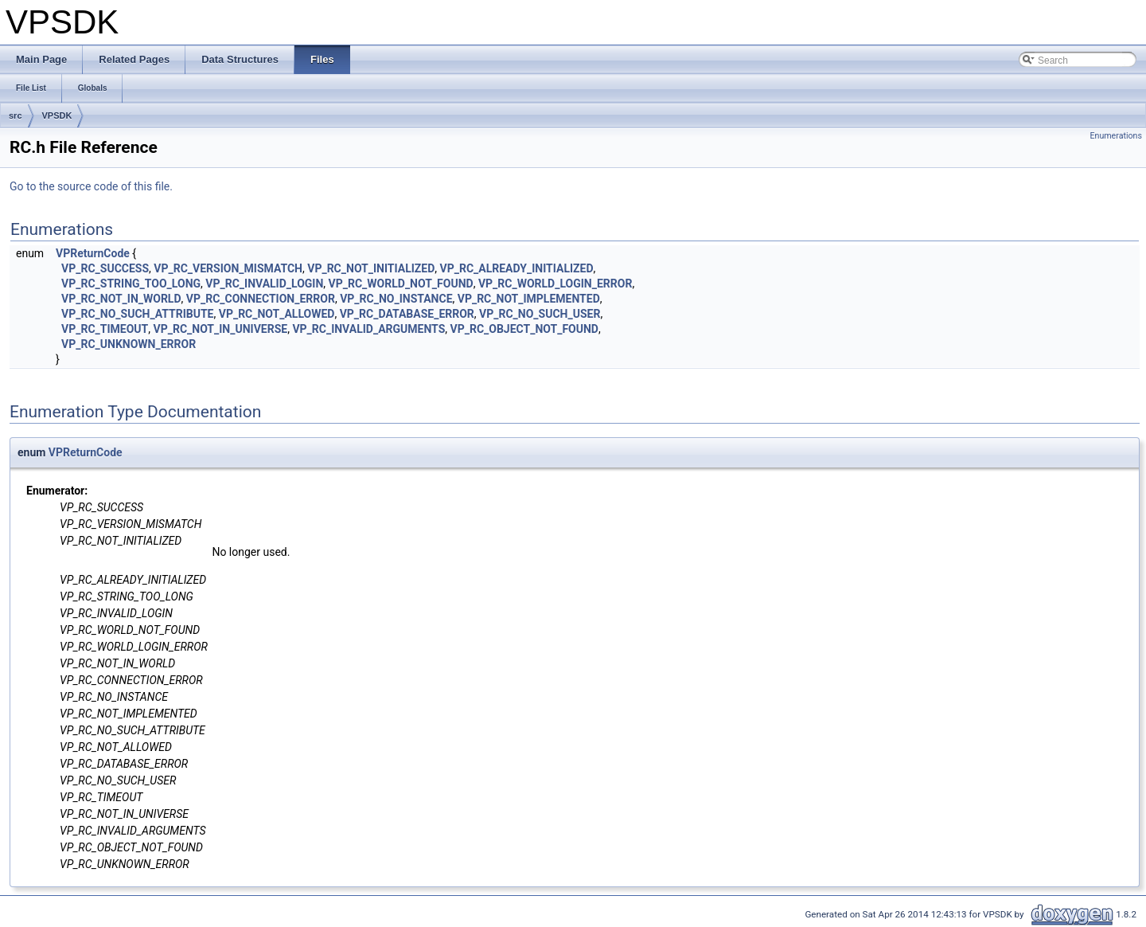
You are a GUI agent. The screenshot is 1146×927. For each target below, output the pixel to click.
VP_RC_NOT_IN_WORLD (121, 298)
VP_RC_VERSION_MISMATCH (228, 268)
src (15, 115)
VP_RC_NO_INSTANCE (396, 298)
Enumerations (1115, 136)
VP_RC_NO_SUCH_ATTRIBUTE (137, 313)
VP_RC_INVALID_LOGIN (264, 283)
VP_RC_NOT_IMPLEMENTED (529, 298)
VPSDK (57, 115)
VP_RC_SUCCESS (105, 268)
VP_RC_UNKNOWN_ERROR (128, 344)
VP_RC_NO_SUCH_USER (539, 313)
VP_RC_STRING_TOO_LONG (131, 283)
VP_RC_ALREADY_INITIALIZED (517, 268)
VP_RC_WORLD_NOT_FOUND (401, 283)
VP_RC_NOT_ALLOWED (277, 313)
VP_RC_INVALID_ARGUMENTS (368, 329)
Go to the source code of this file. (91, 186)
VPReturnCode (93, 253)
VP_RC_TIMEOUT (104, 329)
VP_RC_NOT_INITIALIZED (371, 268)
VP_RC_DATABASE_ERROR (407, 313)
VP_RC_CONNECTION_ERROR (260, 298)
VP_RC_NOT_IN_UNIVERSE (221, 329)
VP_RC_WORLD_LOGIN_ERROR (555, 283)
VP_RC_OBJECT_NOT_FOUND (524, 329)
